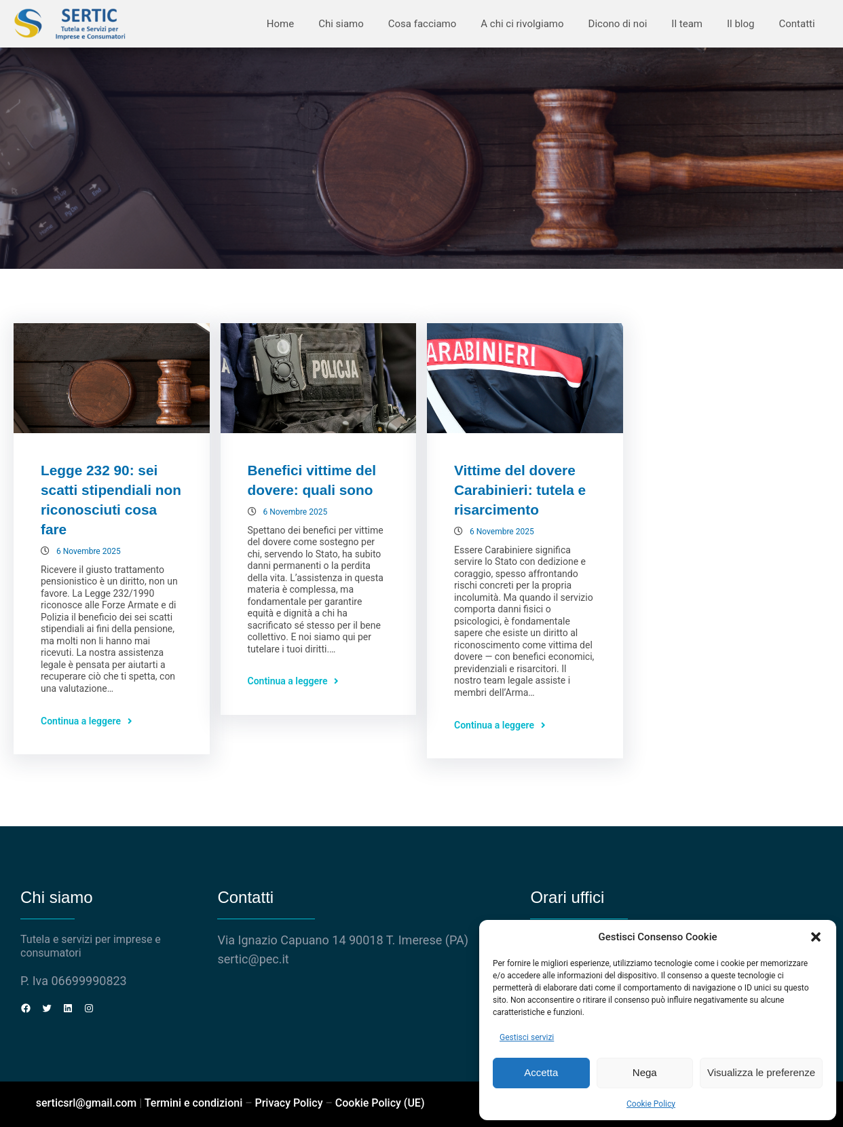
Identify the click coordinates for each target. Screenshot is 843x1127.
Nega (645, 1072)
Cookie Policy (650, 1104)
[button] (816, 937)
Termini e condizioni (193, 1102)
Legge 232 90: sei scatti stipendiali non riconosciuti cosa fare (111, 499)
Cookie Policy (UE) (380, 1102)
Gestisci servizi (527, 1037)
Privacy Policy (288, 1102)
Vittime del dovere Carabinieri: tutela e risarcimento (520, 489)
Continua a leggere (81, 721)
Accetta (541, 1072)
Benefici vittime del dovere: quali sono (312, 480)
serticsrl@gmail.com (86, 1102)
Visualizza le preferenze (761, 1072)
